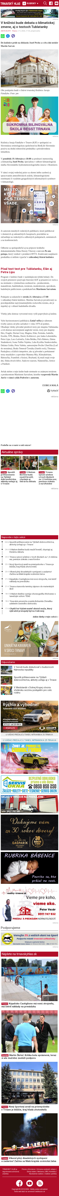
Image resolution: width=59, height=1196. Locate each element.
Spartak (5, 1055)
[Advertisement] (27, 421)
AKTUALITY (6, 31)
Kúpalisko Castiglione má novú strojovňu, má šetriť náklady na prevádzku (32, 580)
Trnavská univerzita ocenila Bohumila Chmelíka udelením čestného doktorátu (30, 602)
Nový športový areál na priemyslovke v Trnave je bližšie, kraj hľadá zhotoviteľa (31, 565)
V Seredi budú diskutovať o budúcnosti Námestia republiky (34, 668)
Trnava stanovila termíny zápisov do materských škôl (31, 587)
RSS (46, 1172)
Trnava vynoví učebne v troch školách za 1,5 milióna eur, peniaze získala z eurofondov (48, 478)
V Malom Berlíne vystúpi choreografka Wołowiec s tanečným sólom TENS (32, 595)
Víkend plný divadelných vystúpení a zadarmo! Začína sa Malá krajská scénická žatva (30, 572)
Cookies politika (51, 1174)
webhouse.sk (40, 1192)
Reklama (40, 1172)
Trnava (14, 31)
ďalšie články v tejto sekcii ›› (45, 617)
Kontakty (52, 1172)
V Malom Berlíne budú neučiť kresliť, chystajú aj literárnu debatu (28, 477)
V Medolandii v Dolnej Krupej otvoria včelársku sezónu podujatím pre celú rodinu (33, 690)
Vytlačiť (52, 390)
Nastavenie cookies (36, 1174)
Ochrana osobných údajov (46, 1169)
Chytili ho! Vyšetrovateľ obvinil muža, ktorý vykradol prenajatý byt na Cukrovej (30, 609)
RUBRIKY (30, 3)
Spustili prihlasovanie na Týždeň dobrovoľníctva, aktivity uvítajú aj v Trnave (9, 478)
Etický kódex (31, 1172)
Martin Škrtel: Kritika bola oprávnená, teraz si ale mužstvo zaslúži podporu (28, 1057)
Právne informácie (28, 1169)
